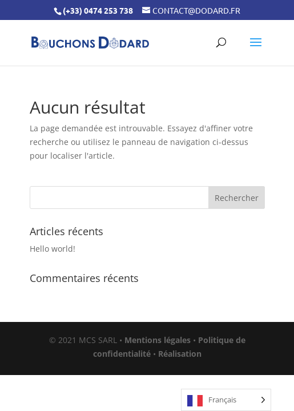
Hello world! (52, 248)
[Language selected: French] (226, 400)
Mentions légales (157, 340)
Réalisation (180, 353)
